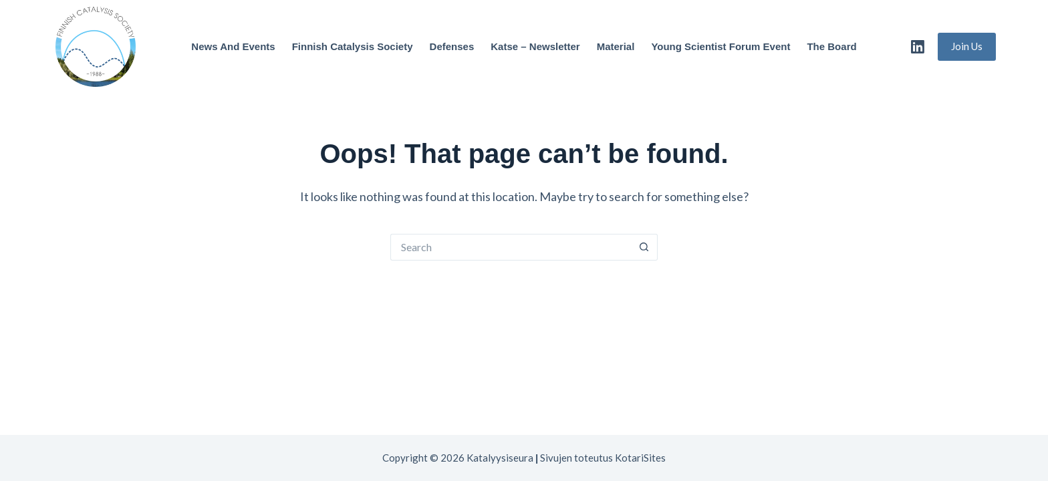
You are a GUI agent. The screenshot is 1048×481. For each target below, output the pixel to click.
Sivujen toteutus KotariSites (603, 458)
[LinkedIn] (917, 46)
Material (616, 46)
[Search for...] (510, 247)
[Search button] (644, 247)
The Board (831, 46)
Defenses (452, 46)
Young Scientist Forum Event (720, 46)
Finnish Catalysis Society (352, 46)
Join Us (966, 46)
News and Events (233, 46)
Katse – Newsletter (535, 46)
